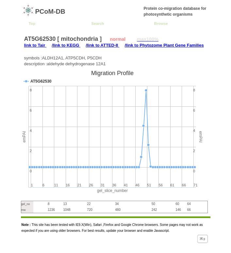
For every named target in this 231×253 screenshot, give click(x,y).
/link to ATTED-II (103, 45)
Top (32, 23)
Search (97, 23)
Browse (161, 23)
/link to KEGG (66, 45)
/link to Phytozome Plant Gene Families (164, 45)
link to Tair (35, 45)
